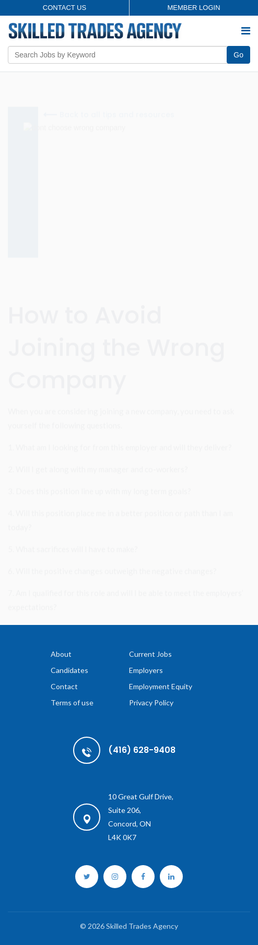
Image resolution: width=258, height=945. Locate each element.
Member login (193, 7)
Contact (64, 686)
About (61, 653)
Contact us (64, 7)
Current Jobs (150, 653)
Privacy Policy (151, 702)
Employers (146, 670)
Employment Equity (160, 686)
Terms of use (72, 702)
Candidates (69, 670)
